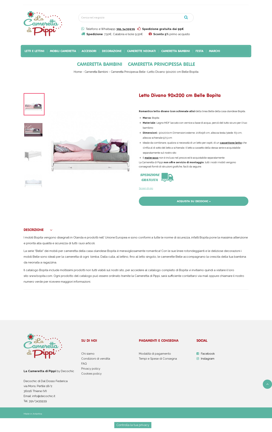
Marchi (214, 51)
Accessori (89, 51)
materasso (151, 157)
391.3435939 (125, 29)
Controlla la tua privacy (132, 425)
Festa (199, 51)
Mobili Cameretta (63, 51)
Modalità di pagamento (155, 353)
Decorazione (112, 51)
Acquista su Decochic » (194, 201)
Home (78, 72)
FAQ (84, 363)
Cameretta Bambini (175, 51)
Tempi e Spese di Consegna (158, 358)
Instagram (207, 358)
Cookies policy (91, 373)
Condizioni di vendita (95, 358)
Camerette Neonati (141, 51)
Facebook (208, 353)
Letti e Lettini (34, 51)
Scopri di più (146, 188)
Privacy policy (90, 368)
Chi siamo (88, 353)
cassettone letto (231, 142)
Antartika (37, 413)
